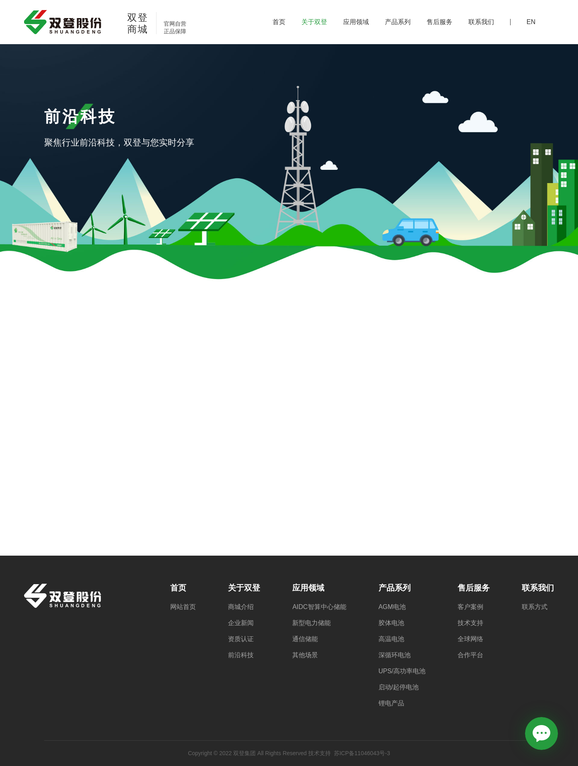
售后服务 (439, 21)
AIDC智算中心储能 (319, 607)
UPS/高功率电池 (402, 671)
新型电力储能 (311, 623)
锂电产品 (391, 703)
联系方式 (534, 607)
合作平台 (470, 655)
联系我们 (481, 21)
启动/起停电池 (399, 687)
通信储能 (305, 639)
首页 (279, 21)
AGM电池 (392, 607)
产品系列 (398, 21)
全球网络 (470, 639)
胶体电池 (391, 623)
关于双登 (314, 21)
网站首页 (183, 607)
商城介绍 (241, 607)
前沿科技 (241, 655)
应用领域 (356, 21)
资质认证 (241, 639)
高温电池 (391, 639)
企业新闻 (241, 623)
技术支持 (470, 623)
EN (531, 22)
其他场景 (305, 655)
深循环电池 (395, 655)
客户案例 (470, 607)
